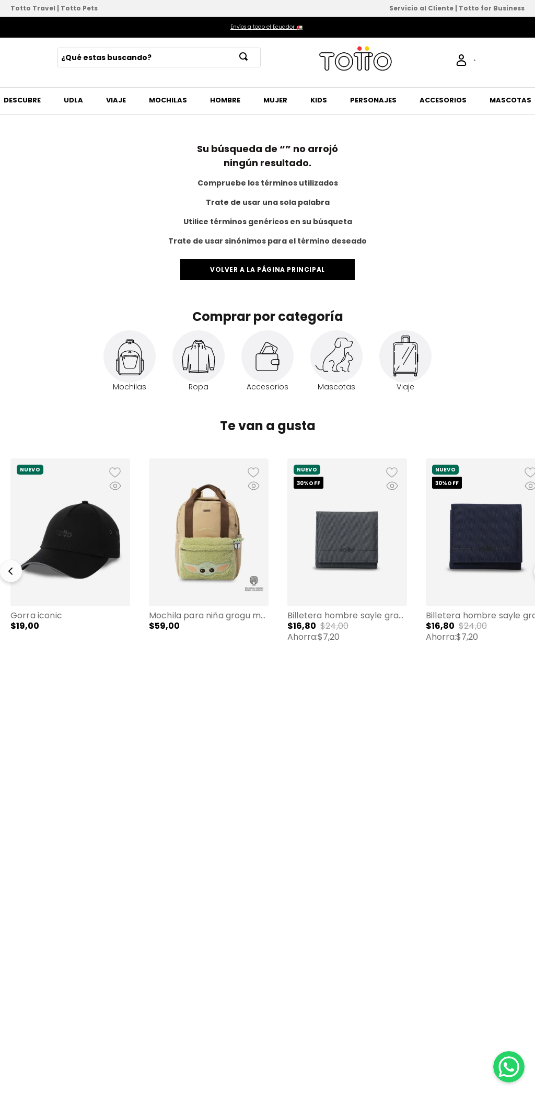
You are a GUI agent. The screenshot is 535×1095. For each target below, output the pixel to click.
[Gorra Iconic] (70, 566)
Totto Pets (79, 8)
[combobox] (159, 57)
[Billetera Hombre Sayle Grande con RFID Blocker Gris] (347, 566)
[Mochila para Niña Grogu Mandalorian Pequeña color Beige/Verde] (209, 566)
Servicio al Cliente (421, 8)
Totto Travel (32, 8)
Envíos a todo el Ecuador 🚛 (266, 27)
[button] (70, 565)
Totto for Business (492, 8)
